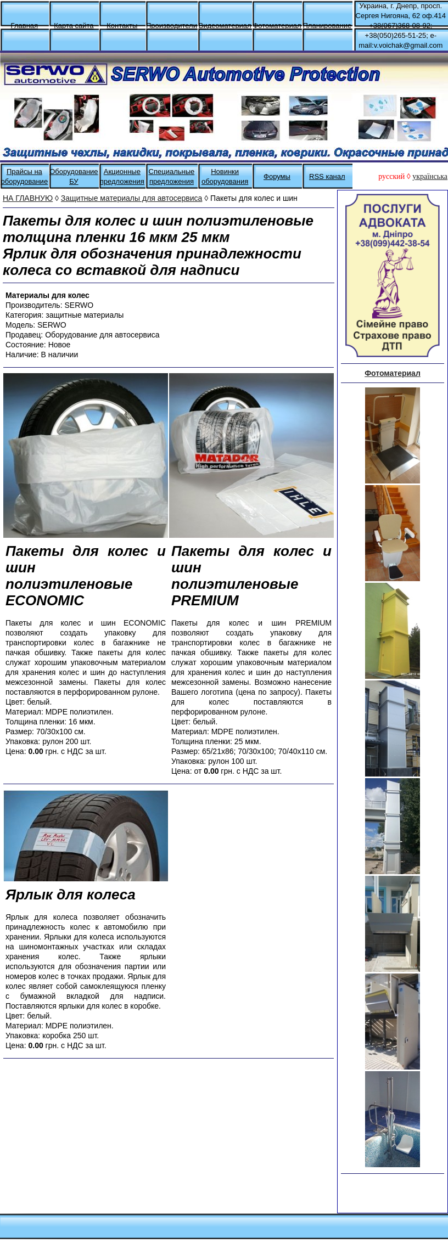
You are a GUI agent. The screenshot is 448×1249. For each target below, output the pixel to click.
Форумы (277, 176)
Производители (171, 25)
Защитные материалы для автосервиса (132, 198)
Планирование (327, 25)
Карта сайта (73, 25)
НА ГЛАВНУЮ (28, 198)
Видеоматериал (224, 25)
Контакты (122, 25)
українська (429, 176)
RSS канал (327, 176)
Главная (24, 25)
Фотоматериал (277, 25)
